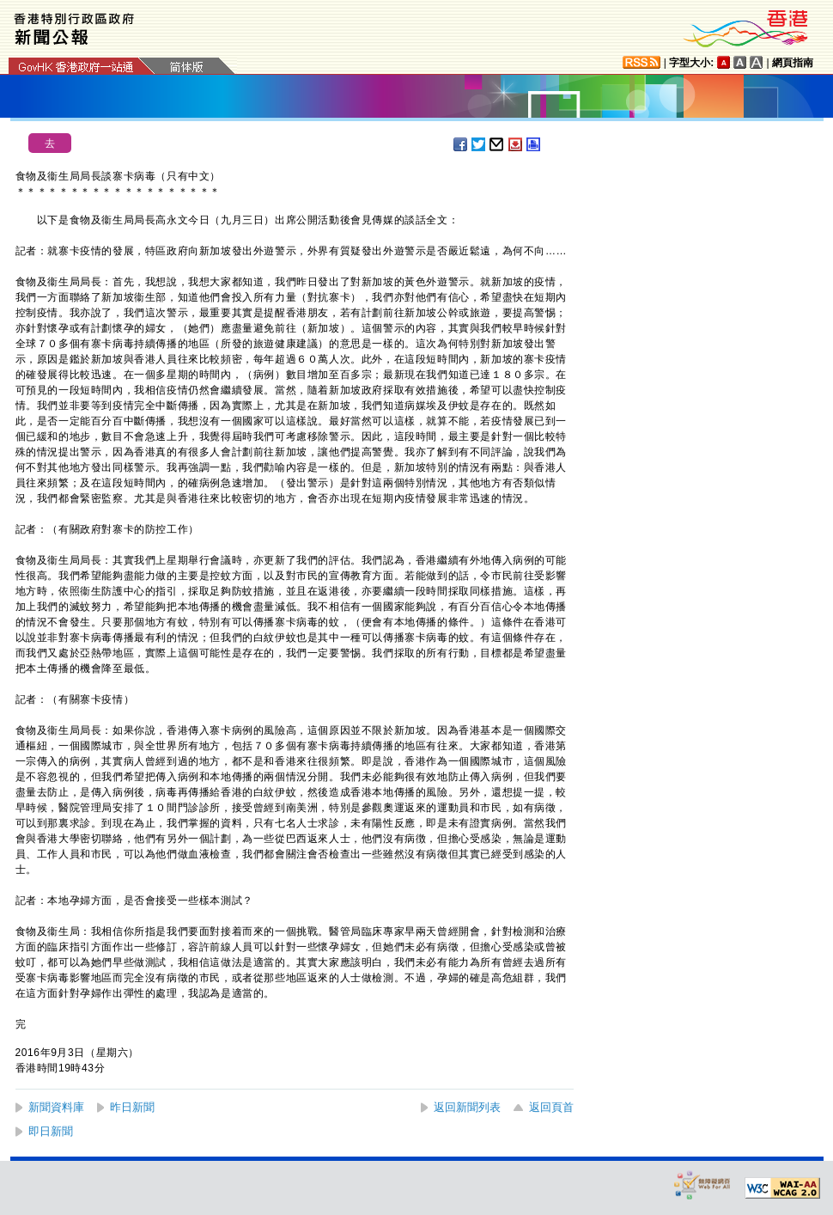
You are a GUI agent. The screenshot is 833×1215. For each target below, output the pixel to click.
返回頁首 (551, 1107)
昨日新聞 (132, 1107)
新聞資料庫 (56, 1107)
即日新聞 (50, 1131)
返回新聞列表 (467, 1107)
